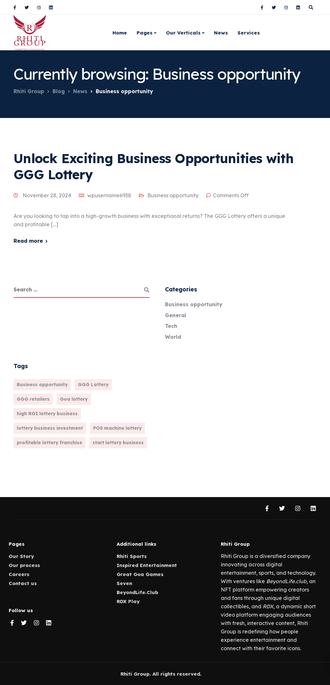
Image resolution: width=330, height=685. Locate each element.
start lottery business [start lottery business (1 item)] (118, 442)
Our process (24, 565)
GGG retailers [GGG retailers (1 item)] (33, 399)
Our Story (21, 556)
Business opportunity (173, 195)
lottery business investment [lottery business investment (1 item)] (50, 428)
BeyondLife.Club (137, 592)
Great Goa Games (140, 574)
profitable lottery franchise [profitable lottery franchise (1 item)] (49, 442)
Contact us (23, 583)
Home (119, 33)
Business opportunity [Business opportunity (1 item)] (42, 384)
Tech (171, 326)
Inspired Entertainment (147, 565)
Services (249, 33)
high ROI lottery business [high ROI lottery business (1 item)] (47, 413)
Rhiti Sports (132, 556)
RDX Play (128, 601)
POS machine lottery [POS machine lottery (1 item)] (117, 428)
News (221, 33)
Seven (124, 583)
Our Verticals (183, 33)
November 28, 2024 (48, 195)
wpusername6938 (109, 195)
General (175, 315)
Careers (19, 574)
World (173, 337)
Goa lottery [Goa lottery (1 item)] (74, 399)
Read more (28, 240)
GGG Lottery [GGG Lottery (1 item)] (93, 384)
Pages (144, 33)
